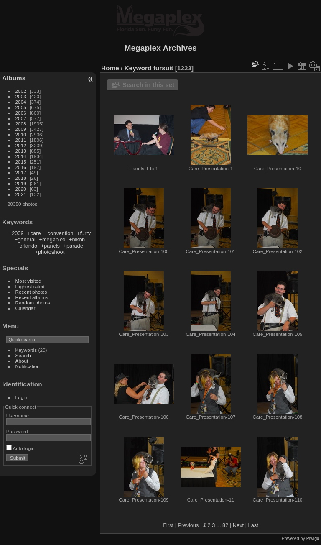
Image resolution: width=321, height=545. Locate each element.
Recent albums (31, 297)
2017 (20, 172)
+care (34, 233)
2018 (20, 178)
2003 (20, 96)
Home (110, 68)
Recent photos (31, 291)
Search (23, 355)
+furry (84, 233)
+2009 (16, 233)
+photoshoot (49, 252)
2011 (20, 140)
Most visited (28, 281)
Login (21, 397)
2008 (20, 123)
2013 (20, 151)
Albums (13, 78)
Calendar (25, 308)
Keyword (138, 68)
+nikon (77, 239)
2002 (20, 91)
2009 (20, 129)
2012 (20, 145)
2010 (20, 134)
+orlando (26, 246)
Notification (27, 366)
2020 (20, 189)
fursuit (163, 68)
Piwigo (312, 538)
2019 (20, 183)
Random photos (32, 302)
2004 (20, 102)
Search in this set (148, 84)
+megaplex (52, 239)
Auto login (20, 448)
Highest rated (30, 286)
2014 (20, 156)
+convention (58, 233)
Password (17, 431)
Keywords (26, 350)
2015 (20, 161)
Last (253, 525)
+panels (50, 246)
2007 (20, 118)
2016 (20, 167)
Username (17, 415)
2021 (20, 194)
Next (238, 525)
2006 (20, 112)
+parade (73, 246)
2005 (20, 107)
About (21, 360)
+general (25, 239)
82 (225, 525)
